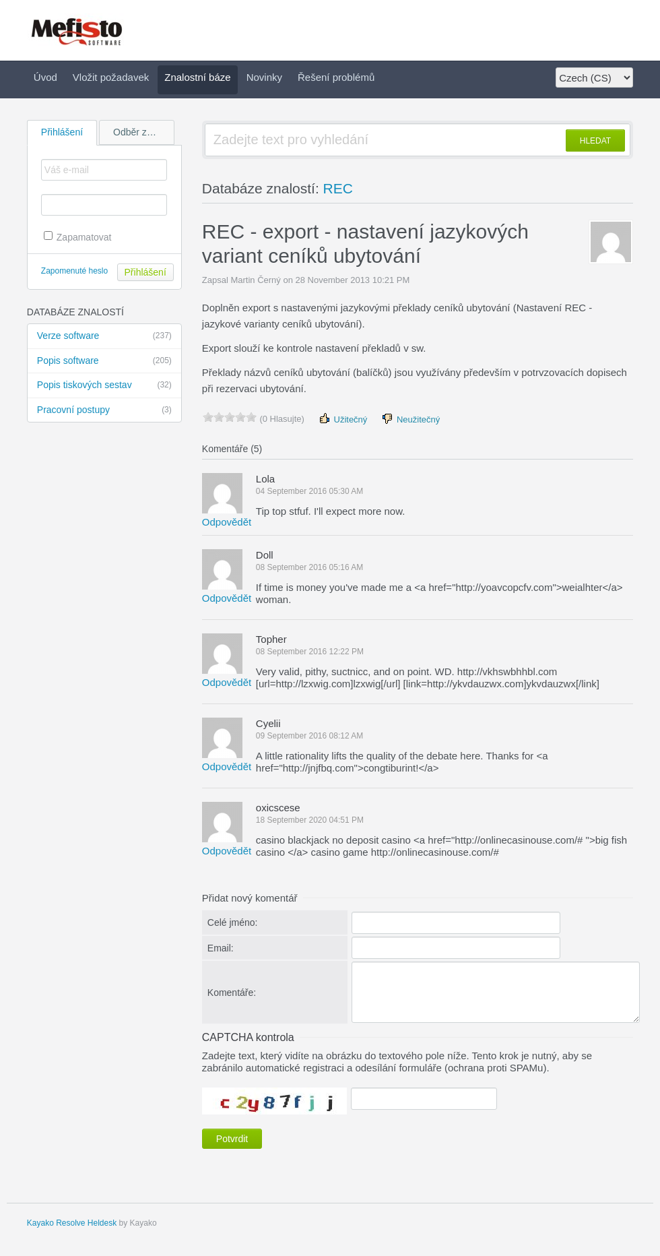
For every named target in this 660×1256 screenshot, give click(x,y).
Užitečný (342, 419)
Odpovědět (226, 522)
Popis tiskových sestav (104, 385)
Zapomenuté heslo (74, 271)
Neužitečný (410, 419)
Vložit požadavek (111, 77)
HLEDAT (595, 141)
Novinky (264, 77)
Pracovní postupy (104, 410)
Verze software (104, 336)
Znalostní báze (197, 77)
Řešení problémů (336, 77)
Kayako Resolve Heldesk (72, 1223)
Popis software (104, 361)
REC (338, 188)
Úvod (45, 77)
